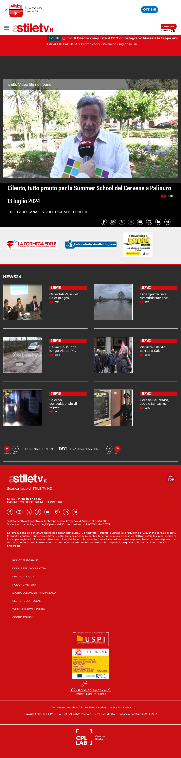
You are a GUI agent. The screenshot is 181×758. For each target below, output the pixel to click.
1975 (97, 449)
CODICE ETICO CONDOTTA (29, 568)
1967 (28, 449)
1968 (36, 449)
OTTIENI (149, 9)
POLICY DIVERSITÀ (24, 584)
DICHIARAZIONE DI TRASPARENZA (34, 592)
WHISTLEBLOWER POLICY (29, 608)
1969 (45, 449)
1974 (89, 449)
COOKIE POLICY (22, 617)
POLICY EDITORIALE (25, 560)
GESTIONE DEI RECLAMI (27, 600)
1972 (73, 449)
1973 (81, 449)
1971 (63, 448)
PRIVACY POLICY (23, 576)
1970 (53, 449)
